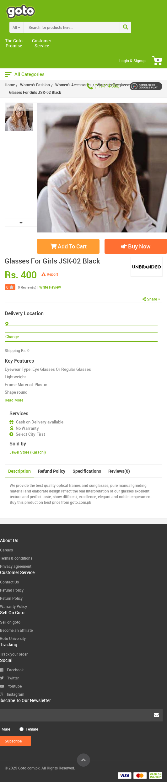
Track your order (14, 654)
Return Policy (11, 598)
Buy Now (135, 246)
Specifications (87, 471)
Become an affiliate (16, 630)
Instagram (12, 694)
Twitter (9, 677)
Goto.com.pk (29, 767)
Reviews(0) (119, 471)
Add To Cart (68, 246)
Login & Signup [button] (132, 60)
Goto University (13, 638)
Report (49, 274)
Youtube (11, 686)
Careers (6, 549)
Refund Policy (51, 471)
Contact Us (9, 581)
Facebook (12, 669)
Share (151, 298)
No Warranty (27, 428)
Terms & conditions (16, 558)
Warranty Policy (13, 606)
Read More (14, 399)
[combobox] (84, 27)
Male (6, 728)
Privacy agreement (15, 566)
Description (19, 471)
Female (32, 728)
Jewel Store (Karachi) (27, 452)
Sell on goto (10, 622)
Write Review (50, 287)
